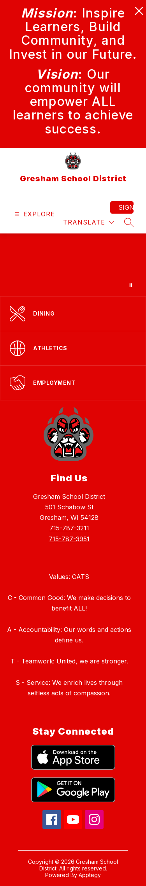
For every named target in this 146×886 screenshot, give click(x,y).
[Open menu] (33, 214)
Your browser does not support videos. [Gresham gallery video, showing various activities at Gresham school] (73, 264)
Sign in (126, 207)
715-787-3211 (69, 528)
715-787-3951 (69, 539)
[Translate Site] (88, 222)
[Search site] (129, 222)
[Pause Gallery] (131, 285)
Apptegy (90, 875)
